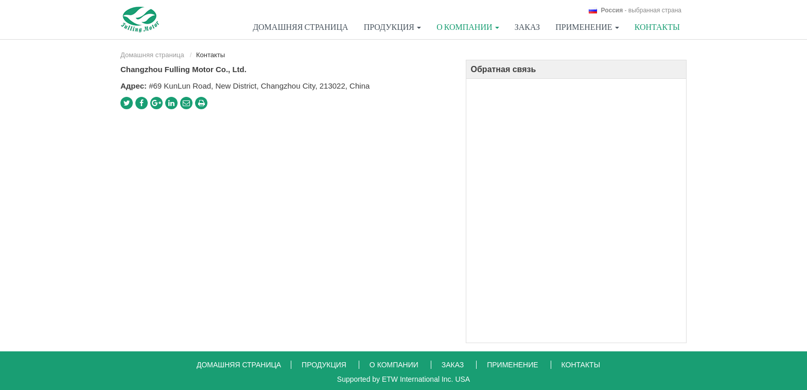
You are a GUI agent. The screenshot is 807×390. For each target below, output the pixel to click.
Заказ (527, 27)
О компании (395, 365)
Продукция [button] (392, 27)
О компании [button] (467, 27)
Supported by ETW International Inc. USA (403, 379)
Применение (513, 365)
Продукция (325, 365)
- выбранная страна (641, 10)
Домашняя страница (300, 27)
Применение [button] (587, 27)
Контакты (657, 27)
